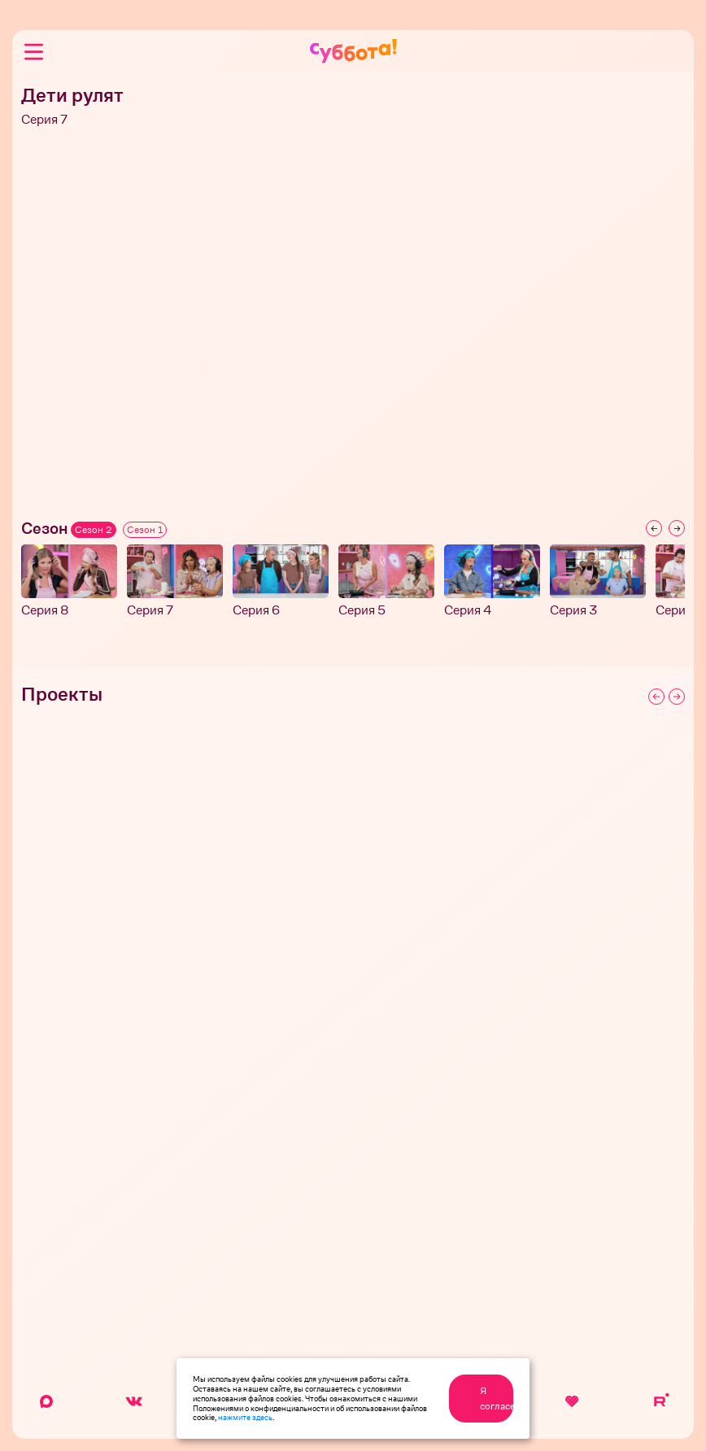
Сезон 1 (145, 529)
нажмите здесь (245, 1417)
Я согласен (496, 1398)
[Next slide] (677, 528)
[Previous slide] (654, 528)
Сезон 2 (93, 529)
